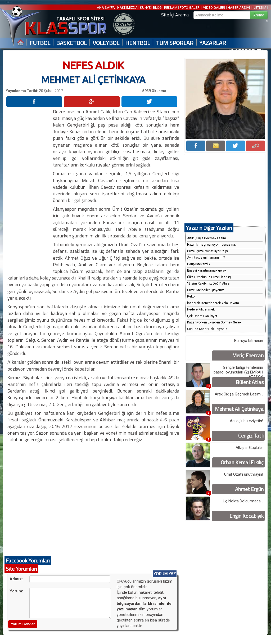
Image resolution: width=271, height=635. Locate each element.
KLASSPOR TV (245, 51)
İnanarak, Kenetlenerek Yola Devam (213, 303)
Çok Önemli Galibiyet (202, 316)
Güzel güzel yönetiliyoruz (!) (207, 251)
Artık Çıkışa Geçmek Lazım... (207, 238)
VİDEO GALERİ (214, 8)
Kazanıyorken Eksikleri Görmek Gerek (214, 322)
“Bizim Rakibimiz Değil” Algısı (208, 283)
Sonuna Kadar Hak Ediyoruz (207, 329)
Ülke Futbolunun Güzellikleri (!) (209, 277)
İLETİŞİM (259, 8)
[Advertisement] (29, 187)
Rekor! (191, 296)
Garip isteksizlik (198, 264)
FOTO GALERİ (190, 8)
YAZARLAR (212, 43)
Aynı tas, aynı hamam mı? (206, 257)
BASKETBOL (71, 43)
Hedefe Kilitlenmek (201, 309)
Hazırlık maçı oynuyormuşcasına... (212, 244)
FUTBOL (40, 43)
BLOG (157, 8)
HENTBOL (137, 43)
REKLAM (170, 8)
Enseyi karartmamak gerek (206, 270)
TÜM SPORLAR (174, 43)
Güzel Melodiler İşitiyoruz (205, 290)
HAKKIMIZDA (127, 8)
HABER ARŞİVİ (239, 8)
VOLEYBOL (106, 43)
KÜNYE (145, 8)
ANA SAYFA (106, 8)
